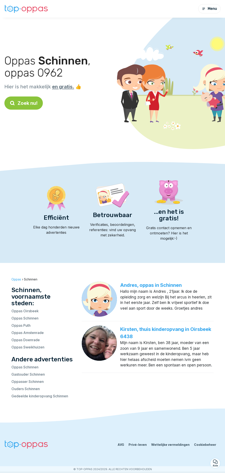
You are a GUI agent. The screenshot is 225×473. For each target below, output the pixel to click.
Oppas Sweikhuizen (27, 347)
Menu (209, 9)
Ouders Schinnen (25, 389)
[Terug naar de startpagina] (26, 9)
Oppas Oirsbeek (25, 311)
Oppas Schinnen (24, 318)
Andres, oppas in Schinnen (151, 285)
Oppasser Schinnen (27, 381)
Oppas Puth (21, 325)
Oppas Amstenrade (27, 332)
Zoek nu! (24, 103)
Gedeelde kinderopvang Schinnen (39, 396)
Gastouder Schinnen (28, 374)
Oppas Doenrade (25, 340)
